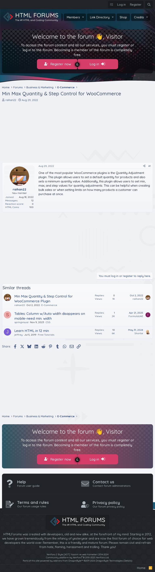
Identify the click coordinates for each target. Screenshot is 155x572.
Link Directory (100, 17)
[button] (83, 17)
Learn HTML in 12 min (31, 330)
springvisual (21, 321)
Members (73, 17)
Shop (123, 17)
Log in (97, 64)
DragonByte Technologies (109, 558)
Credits (139, 17)
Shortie (138, 332)
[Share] (144, 165)
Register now (57, 64)
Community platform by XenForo (77, 555)
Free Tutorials (46, 333)
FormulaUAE (136, 315)
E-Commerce (49, 304)
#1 (149, 164)
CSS (48, 321)
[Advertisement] (77, 131)
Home (141, 566)
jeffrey (18, 333)
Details (127, 558)
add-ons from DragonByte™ (68, 558)
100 (31, 206)
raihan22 (10, 98)
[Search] (149, 4)
